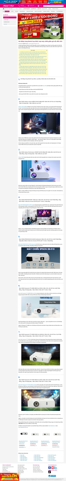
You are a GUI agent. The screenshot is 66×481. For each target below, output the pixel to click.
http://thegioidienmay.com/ (23, 427)
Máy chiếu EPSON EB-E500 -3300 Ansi (26, 204)
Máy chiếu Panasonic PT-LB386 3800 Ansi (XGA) (27, 293)
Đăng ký (62, 4)
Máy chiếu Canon (24, 460)
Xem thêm (19, 473)
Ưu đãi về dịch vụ (6, 24)
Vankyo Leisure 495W (22, 106)
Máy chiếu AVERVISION (38, 457)
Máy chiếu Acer (51, 456)
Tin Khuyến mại (6, 17)
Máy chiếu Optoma (51, 457)
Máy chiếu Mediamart (52, 460)
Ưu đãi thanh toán (6, 21)
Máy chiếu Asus (37, 456)
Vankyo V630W (21, 157)
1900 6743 (38, 469)
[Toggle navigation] (8, 9)
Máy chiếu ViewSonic (38, 460)
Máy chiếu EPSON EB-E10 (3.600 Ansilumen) (27, 244)
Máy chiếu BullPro (24, 457)
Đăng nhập (58, 4)
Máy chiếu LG (23, 456)
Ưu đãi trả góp (6, 19)
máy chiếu (45, 85)
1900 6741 (34, 469)
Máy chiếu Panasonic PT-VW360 (24, 339)
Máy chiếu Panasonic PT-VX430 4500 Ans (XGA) (28, 384)
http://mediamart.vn (51, 425)
